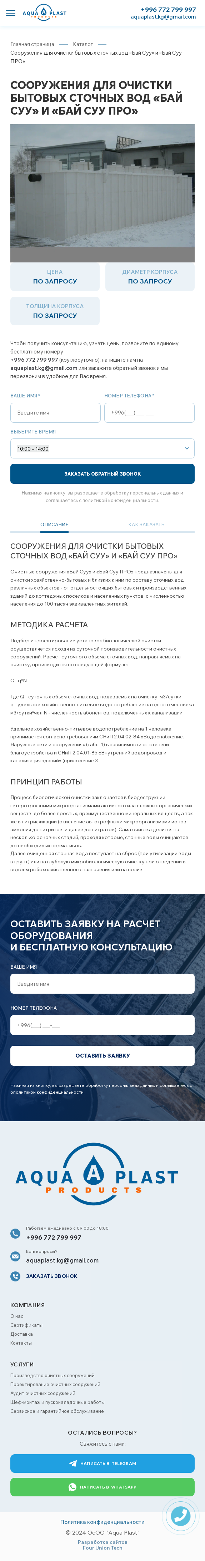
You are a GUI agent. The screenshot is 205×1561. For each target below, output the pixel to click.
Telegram (102, 1464)
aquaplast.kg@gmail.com (163, 16)
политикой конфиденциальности (120, 500)
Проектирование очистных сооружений (55, 1384)
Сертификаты (26, 1325)
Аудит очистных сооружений (42, 1393)
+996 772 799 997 (168, 9)
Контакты (21, 1343)
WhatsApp (103, 1487)
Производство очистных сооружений (52, 1376)
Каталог (83, 44)
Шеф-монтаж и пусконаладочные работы (57, 1402)
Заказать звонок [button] (52, 1276)
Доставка (21, 1334)
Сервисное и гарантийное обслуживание (57, 1411)
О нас (16, 1316)
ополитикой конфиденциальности (47, 1092)
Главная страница (32, 44)
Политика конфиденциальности (102, 1522)
